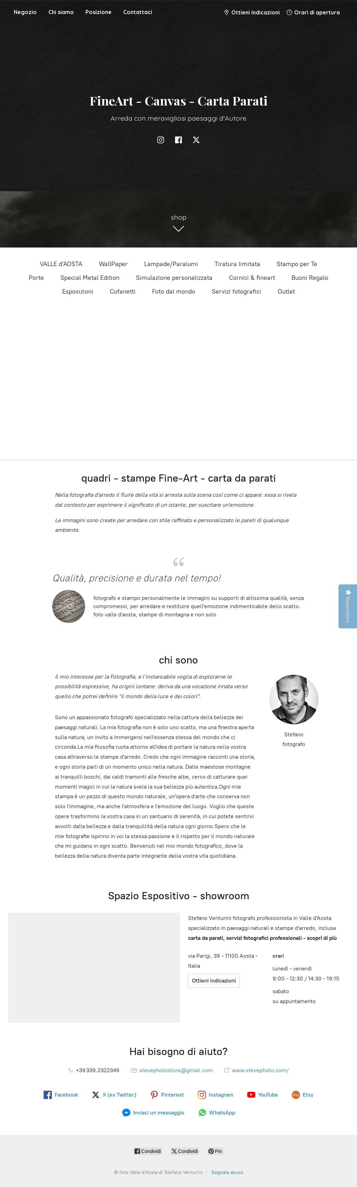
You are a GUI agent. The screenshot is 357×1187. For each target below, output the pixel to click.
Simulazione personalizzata (174, 278)
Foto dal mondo (173, 291)
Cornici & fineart (252, 278)
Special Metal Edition (89, 278)
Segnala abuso (227, 1172)
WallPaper (113, 264)
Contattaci (137, 12)
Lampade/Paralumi (171, 264)
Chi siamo (61, 12)
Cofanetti (123, 291)
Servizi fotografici (236, 291)
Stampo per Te (297, 264)
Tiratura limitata (237, 264)
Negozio (25, 12)
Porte (36, 278)
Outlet (286, 291)
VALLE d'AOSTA (61, 264)
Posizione (98, 12)
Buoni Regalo (309, 278)
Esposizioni (77, 291)
